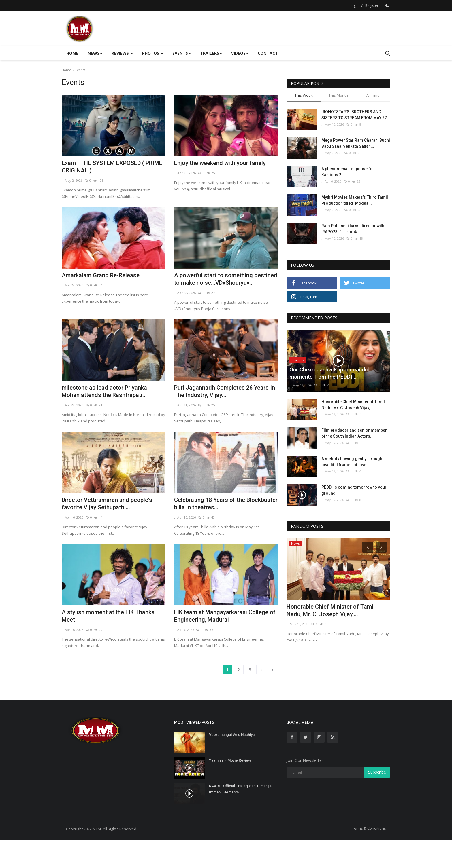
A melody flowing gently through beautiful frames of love (351, 461)
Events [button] (181, 53)
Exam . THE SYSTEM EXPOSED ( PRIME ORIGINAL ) (112, 167)
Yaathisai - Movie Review (230, 761)
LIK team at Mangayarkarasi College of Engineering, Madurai (225, 616)
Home (72, 53)
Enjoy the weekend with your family (220, 163)
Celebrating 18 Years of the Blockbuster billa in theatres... (226, 503)
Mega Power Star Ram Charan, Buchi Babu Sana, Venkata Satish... (355, 143)
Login (354, 5)
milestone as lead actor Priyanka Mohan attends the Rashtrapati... (104, 391)
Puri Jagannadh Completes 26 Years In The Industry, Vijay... (224, 391)
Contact (268, 53)
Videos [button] (239, 53)
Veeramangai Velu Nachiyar (232, 735)
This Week (304, 95)
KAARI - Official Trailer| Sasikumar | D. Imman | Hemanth (241, 789)
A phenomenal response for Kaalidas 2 (347, 171)
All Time (373, 95)
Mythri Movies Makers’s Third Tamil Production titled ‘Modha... (354, 200)
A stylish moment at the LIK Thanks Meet (108, 616)
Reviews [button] (122, 53)
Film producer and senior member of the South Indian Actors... (354, 433)
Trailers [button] (211, 53)
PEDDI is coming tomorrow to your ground (354, 490)
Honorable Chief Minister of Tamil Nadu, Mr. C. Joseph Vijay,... (353, 404)
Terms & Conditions (369, 828)
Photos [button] (152, 53)
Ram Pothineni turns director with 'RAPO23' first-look (352, 228)
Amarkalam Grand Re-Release (101, 275)
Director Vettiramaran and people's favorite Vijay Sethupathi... (107, 503)
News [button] (95, 53)
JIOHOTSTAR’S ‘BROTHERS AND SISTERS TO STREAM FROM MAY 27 (354, 114)
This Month (338, 95)
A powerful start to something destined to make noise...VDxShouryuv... (225, 279)
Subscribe (377, 772)
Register (371, 5)
